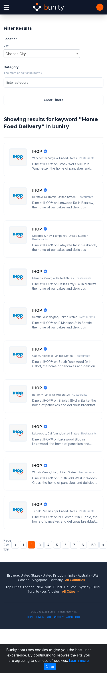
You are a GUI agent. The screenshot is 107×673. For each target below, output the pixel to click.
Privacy (40, 616)
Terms (30, 616)
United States (30, 575)
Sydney (84, 587)
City (6, 45)
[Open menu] (6, 7)
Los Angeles (51, 591)
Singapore (39, 580)
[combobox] (42, 53)
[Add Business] (99, 7)
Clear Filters (53, 100)
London (28, 587)
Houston (70, 587)
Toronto (33, 591)
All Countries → (77, 580)
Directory (59, 616)
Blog (49, 616)
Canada (23, 580)
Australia (84, 575)
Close (50, 667)
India (72, 575)
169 (93, 545)
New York (44, 587)
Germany (56, 580)
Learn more (79, 660)
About (69, 616)
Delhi (96, 587)
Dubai (57, 587)
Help (77, 616)
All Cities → (71, 591)
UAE (96, 575)
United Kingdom (54, 575)
